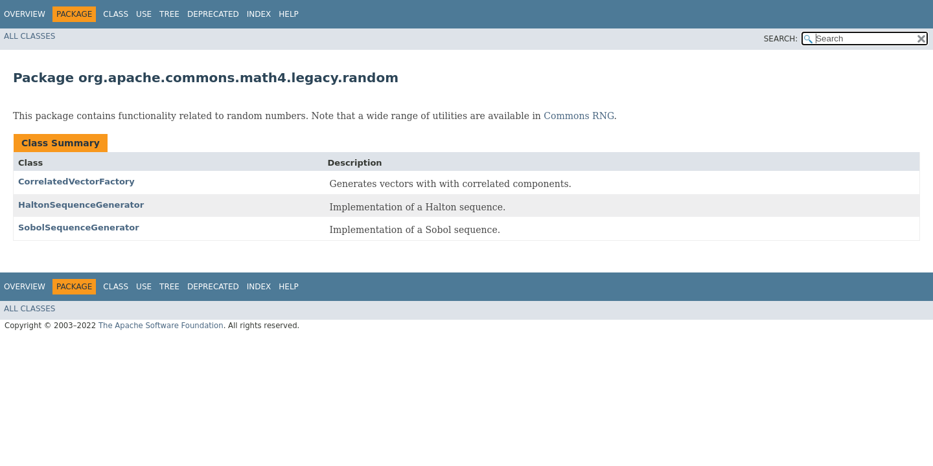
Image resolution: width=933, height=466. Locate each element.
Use (144, 14)
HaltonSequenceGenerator (81, 205)
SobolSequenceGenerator (78, 227)
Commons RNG (579, 116)
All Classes (29, 36)
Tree (169, 14)
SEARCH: (781, 38)
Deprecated (213, 14)
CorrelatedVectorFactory (76, 181)
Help (289, 14)
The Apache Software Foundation (161, 325)
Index (259, 14)
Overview (24, 14)
